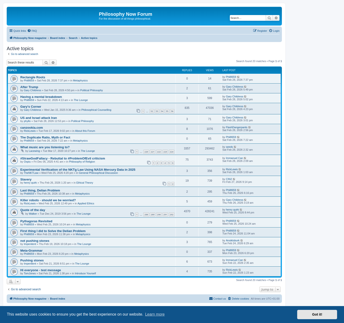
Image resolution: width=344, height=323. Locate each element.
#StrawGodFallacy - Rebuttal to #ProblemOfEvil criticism (62, 158)
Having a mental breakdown (41, 97)
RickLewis (30, 130)
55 (167, 111)
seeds (229, 146)
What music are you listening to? (45, 147)
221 (152, 151)
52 (151, 111)
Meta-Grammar (31, 250)
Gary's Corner (30, 106)
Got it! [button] (317, 314)
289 (152, 214)
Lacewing (34, 150)
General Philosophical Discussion (98, 172)
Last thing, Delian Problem (40, 190)
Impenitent (30, 244)
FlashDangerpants (236, 127)
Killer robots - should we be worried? (48, 200)
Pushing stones (32, 260)
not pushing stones (34, 241)
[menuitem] (32, 31)
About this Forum (85, 130)
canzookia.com (31, 127)
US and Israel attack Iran (38, 118)
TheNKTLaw (31, 172)
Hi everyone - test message (40, 270)
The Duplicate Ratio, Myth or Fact (45, 137)
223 (165, 151)
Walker (33, 213)
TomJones (30, 273)
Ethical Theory (84, 182)
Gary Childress (32, 90)
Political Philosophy (91, 90)
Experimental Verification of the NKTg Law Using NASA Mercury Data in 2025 (77, 169)
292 (171, 214)
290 (159, 214)
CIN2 (229, 179)
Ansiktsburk (233, 240)
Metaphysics (80, 80)
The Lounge (81, 100)
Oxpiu (27, 161)
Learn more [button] (155, 314)
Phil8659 (29, 80)
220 (146, 151)
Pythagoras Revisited (36, 221)
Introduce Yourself (85, 273)
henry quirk (30, 182)
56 (172, 111)
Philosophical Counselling (96, 109)
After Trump (29, 87)
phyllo (27, 121)
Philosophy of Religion (82, 161)
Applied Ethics (86, 203)
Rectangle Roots (32, 77)
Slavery (26, 179)
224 (171, 151)
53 (157, 111)
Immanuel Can (234, 158)
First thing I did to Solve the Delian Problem (53, 231)
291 (165, 214)
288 (146, 214)
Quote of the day (32, 210)
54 (162, 111)
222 (159, 151)
